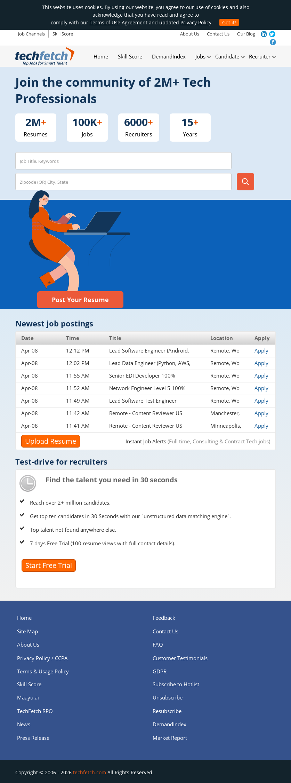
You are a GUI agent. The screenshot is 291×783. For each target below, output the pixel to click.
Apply (261, 350)
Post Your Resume (80, 299)
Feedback (164, 617)
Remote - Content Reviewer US (145, 413)
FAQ (158, 644)
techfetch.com (89, 772)
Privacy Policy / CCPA (42, 658)
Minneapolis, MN (225, 429)
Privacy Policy (195, 22)
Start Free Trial (48, 565)
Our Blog (246, 34)
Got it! (229, 22)
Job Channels (31, 34)
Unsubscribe (168, 697)
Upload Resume (50, 441)
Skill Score (62, 34)
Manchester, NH (225, 417)
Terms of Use (105, 22)
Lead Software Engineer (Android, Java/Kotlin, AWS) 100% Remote (149, 354)
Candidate (227, 56)
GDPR (160, 671)
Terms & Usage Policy (43, 671)
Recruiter (259, 56)
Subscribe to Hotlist (176, 684)
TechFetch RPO (35, 710)
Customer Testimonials (180, 658)
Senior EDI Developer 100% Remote (142, 379)
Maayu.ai (28, 697)
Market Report (170, 737)
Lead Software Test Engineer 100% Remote (143, 404)
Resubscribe (167, 710)
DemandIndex (169, 56)
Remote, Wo (225, 350)
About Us (189, 34)
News (23, 724)
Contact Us (218, 34)
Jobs (200, 56)
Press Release (33, 737)
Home (101, 56)
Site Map (27, 631)
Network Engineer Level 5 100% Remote (147, 391)
